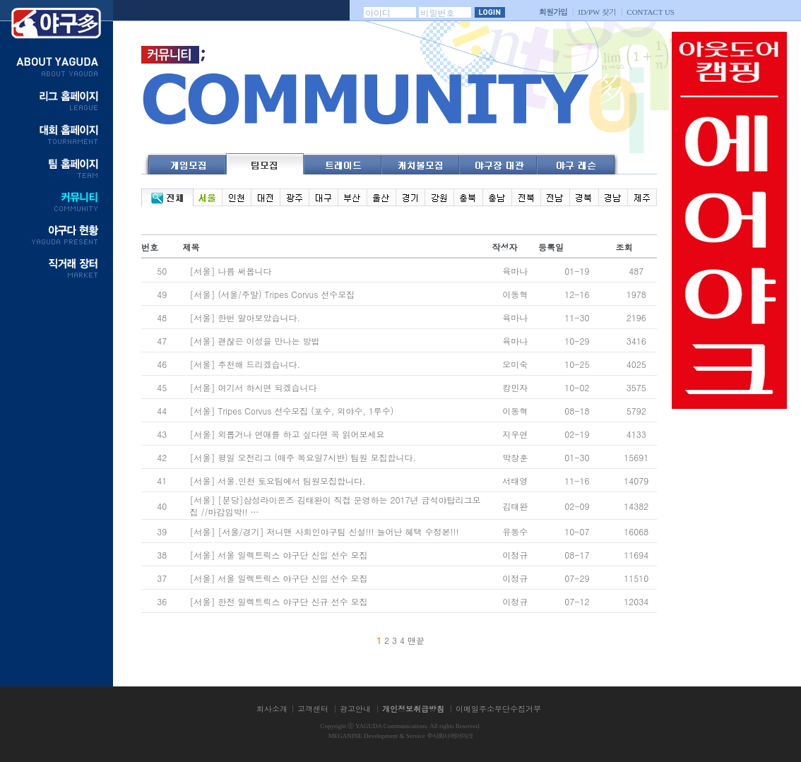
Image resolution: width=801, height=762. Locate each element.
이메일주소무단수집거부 (498, 708)
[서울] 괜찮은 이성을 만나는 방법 (254, 341)
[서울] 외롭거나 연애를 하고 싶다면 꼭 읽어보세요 (286, 434)
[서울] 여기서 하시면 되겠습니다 (252, 387)
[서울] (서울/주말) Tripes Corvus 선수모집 (272, 294)
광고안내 (355, 708)
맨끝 (416, 640)
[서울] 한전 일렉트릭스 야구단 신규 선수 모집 (278, 601)
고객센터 (312, 708)
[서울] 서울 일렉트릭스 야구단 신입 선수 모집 (279, 555)
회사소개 (271, 708)
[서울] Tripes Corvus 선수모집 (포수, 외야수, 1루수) (291, 411)
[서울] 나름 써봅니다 (230, 271)
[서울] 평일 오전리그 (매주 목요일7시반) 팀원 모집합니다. (302, 457)
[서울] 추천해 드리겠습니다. (244, 364)
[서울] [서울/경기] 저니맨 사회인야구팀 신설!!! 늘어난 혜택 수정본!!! (323, 531)
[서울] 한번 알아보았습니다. (244, 317)
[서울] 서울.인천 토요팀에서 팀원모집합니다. (277, 481)
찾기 (597, 11)
